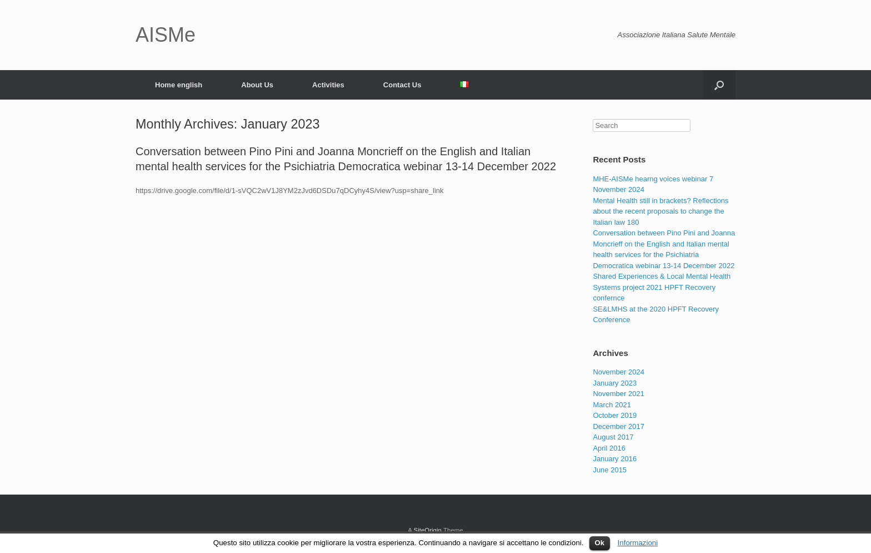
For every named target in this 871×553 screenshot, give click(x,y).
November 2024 (618, 372)
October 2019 (615, 415)
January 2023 (615, 383)
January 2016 (615, 459)
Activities (328, 85)
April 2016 (609, 448)
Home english (178, 85)
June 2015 (610, 470)
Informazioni (638, 543)
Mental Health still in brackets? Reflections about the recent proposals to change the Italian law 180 (660, 211)
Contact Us (402, 85)
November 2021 (618, 393)
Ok (599, 543)
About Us (257, 85)
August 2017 (613, 437)
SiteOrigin (427, 530)
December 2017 (618, 426)
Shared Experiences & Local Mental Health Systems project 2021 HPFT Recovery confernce (661, 287)
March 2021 (612, 405)
